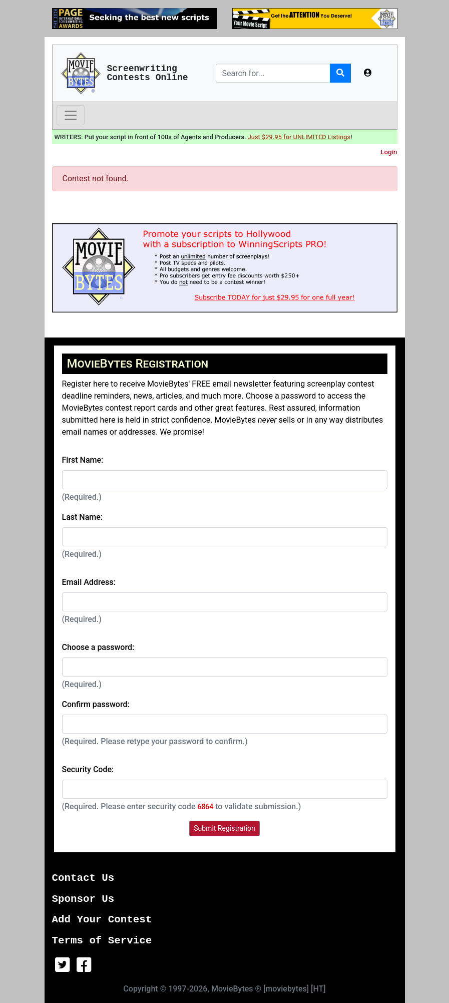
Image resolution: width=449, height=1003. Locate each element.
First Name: (83, 460)
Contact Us (83, 878)
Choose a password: (98, 647)
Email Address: (89, 582)
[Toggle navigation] (71, 115)
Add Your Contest (102, 919)
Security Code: (88, 769)
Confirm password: (96, 704)
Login (388, 152)
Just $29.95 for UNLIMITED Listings (299, 137)
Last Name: (82, 517)
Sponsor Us (83, 899)
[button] (368, 73)
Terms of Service (102, 940)
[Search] (273, 73)
